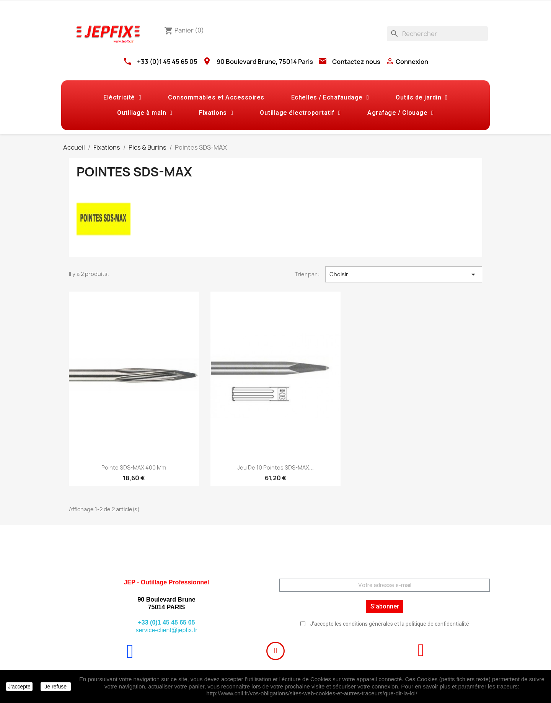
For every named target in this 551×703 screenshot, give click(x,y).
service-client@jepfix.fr (166, 630)
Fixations (216, 113)
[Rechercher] (437, 33)
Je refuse (55, 686)
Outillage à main (144, 113)
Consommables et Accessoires (216, 97)
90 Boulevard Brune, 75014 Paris (265, 61)
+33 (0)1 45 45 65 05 (167, 61)
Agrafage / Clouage (400, 113)
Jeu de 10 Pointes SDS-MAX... (275, 467)
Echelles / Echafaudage (330, 97)
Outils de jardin (421, 97)
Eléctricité (122, 97)
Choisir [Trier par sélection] (403, 274)
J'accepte (19, 686)
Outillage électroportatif (300, 113)
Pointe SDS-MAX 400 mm (133, 467)
